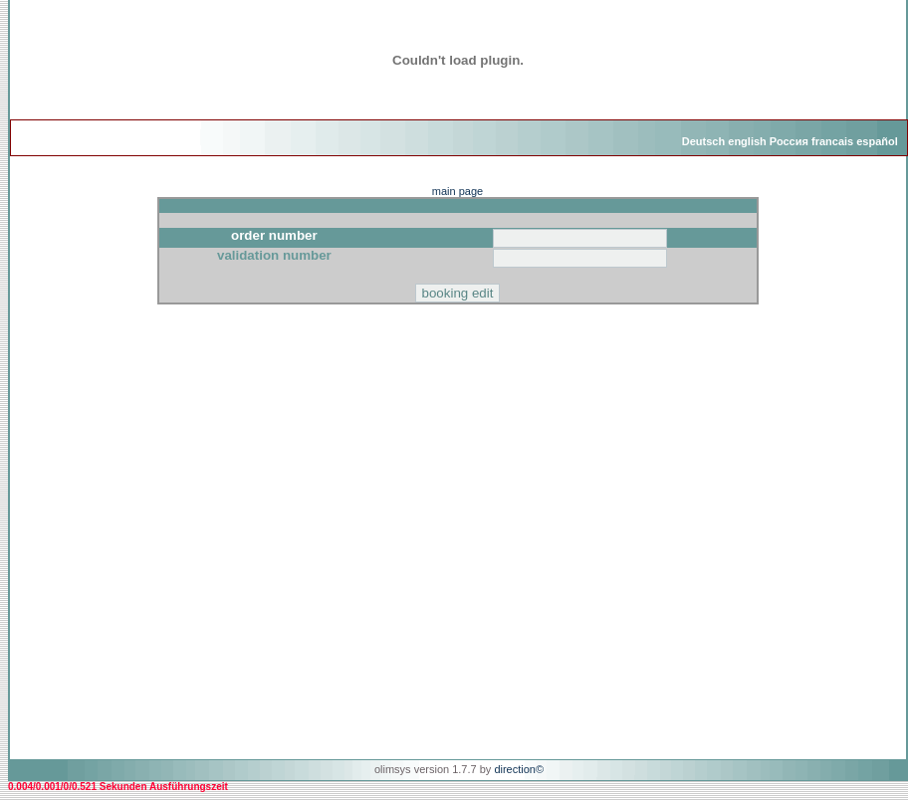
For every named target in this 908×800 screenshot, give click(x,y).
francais (832, 141)
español (877, 141)
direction (515, 769)
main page (457, 191)
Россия (789, 141)
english (747, 141)
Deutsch (703, 141)
